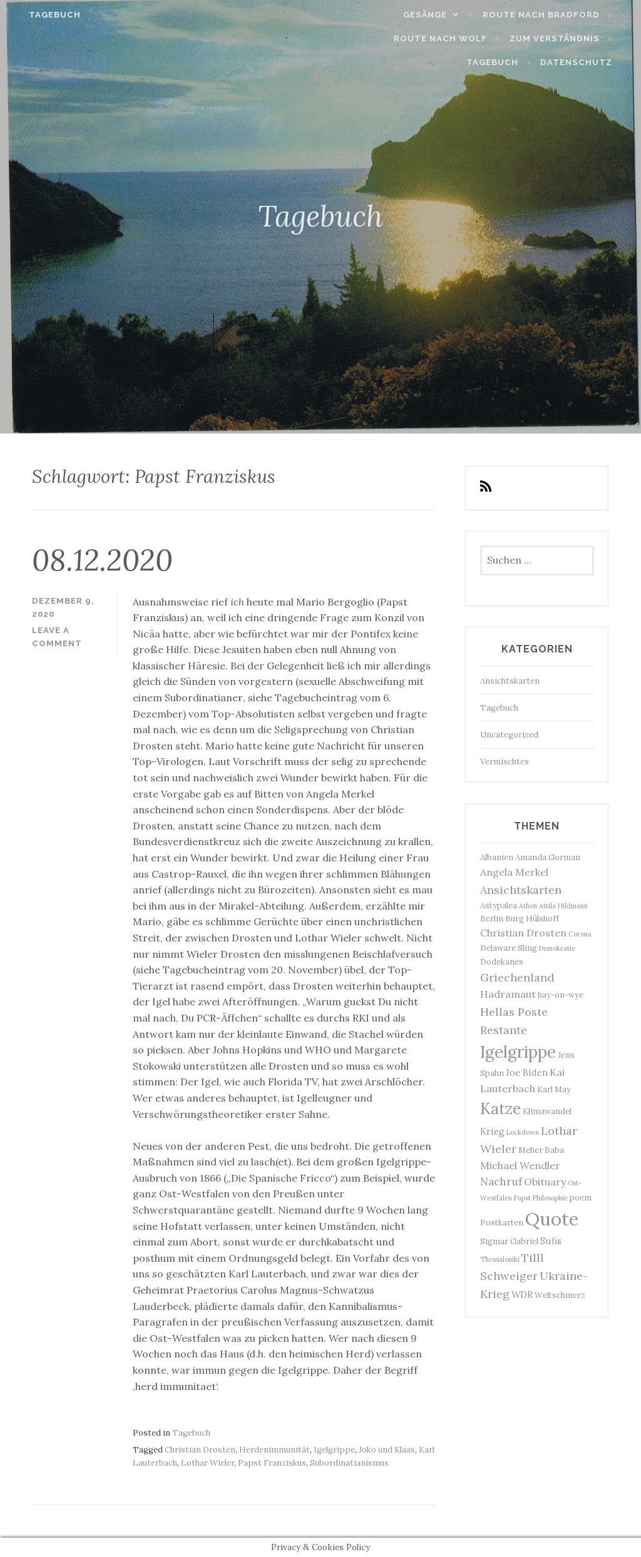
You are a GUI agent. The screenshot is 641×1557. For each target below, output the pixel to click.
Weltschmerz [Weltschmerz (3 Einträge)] (560, 1295)
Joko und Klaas (387, 1449)
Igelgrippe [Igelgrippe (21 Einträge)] (518, 1052)
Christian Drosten (200, 1449)
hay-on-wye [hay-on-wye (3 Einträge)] (560, 995)
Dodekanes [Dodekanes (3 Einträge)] (501, 961)
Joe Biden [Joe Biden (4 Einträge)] (527, 1072)
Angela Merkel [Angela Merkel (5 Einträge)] (514, 872)
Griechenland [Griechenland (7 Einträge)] (517, 977)
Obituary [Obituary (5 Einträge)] (545, 1181)
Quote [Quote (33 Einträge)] (551, 1218)
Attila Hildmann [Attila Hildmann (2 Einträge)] (563, 905)
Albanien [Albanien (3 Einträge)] (496, 857)
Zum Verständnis (493, 38)
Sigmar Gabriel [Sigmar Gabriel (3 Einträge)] (509, 1241)
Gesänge (437, 14)
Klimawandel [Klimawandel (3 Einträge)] (547, 1111)
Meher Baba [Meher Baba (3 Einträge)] (541, 1150)
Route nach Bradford (553, 14)
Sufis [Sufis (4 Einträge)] (551, 1241)
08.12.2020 (102, 560)
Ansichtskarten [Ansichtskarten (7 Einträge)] (521, 890)
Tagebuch (42, 14)
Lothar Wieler (207, 1463)
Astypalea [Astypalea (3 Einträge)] (498, 905)
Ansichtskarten (510, 681)
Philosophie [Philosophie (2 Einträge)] (550, 1198)
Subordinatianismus (349, 1463)
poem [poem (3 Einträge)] (581, 1197)
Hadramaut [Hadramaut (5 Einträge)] (508, 994)
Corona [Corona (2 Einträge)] (580, 934)
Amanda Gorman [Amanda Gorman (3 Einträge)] (547, 857)
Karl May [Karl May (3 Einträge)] (554, 1089)
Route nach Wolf (379, 38)
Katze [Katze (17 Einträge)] (500, 1108)
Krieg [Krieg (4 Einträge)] (492, 1131)
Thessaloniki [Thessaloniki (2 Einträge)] (500, 1259)
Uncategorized (509, 734)
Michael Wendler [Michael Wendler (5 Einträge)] (520, 1165)
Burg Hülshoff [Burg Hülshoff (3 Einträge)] (532, 918)
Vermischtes (504, 761)
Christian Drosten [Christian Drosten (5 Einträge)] (523, 932)
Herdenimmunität (274, 1449)
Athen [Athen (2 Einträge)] (528, 905)
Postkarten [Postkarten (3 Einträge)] (501, 1222)
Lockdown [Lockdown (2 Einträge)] (522, 1132)
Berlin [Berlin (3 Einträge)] (491, 918)
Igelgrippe (334, 1449)
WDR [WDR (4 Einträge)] (522, 1295)
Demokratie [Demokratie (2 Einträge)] (557, 948)
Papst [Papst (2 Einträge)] (522, 1198)
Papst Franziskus (272, 1463)
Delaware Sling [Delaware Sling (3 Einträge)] (508, 948)
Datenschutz (589, 62)
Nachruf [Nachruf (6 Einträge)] (501, 1182)
